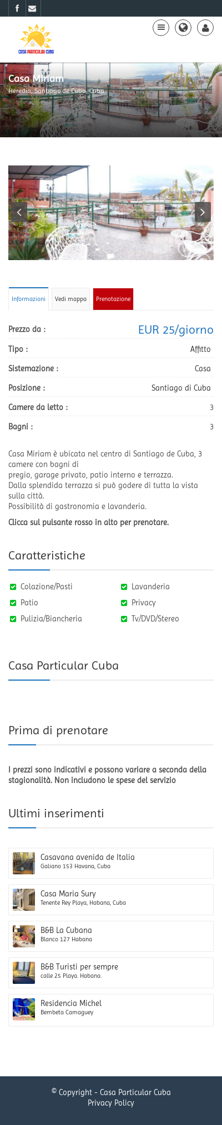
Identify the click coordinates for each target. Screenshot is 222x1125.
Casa (203, 368)
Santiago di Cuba (181, 387)
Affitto (200, 349)
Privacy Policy (111, 1102)
